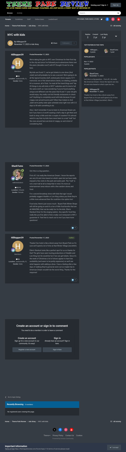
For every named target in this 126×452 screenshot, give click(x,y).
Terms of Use (10, 449)
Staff (29, 19)
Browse (10, 14)
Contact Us (69, 435)
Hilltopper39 (21, 42)
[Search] (91, 13)
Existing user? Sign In (99, 5)
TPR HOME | (81, 19)
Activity (19, 13)
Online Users (39, 19)
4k (18, 76)
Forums (8, 19)
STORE (96, 19)
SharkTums (17, 166)
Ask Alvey (35, 44)
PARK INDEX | (89, 19)
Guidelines (19, 19)
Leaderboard (52, 19)
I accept (114, 447)
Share (54, 43)
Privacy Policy (58, 435)
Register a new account (27, 350)
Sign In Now (57, 350)
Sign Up (115, 5)
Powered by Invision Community (63, 438)
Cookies (79, 435)
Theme (47, 435)
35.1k (18, 187)
